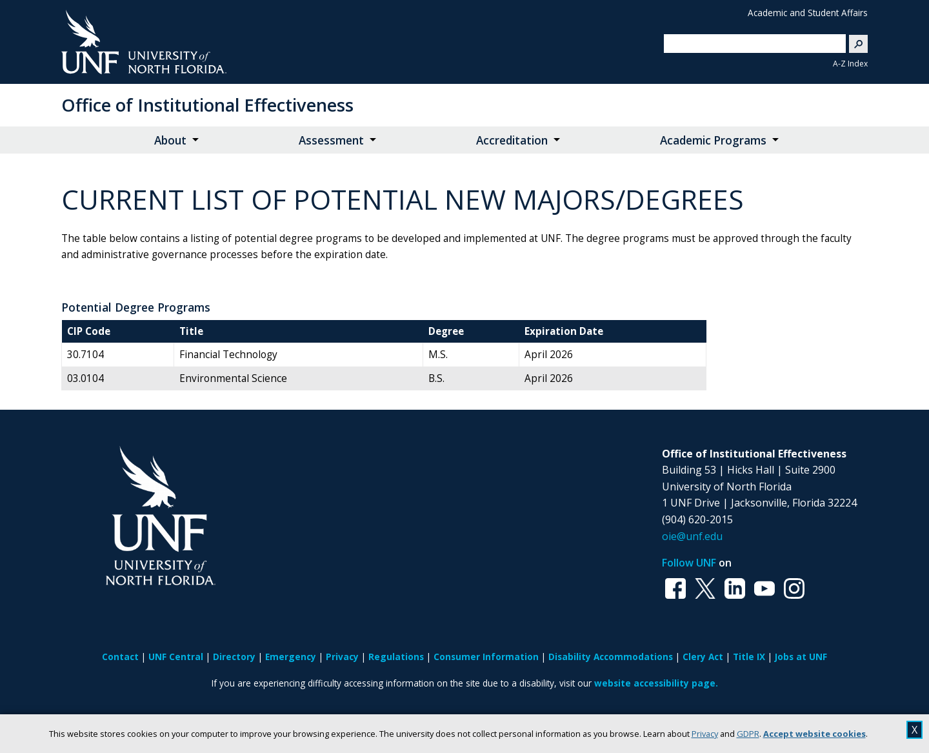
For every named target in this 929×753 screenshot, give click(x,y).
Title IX (749, 656)
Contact (120, 656)
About (170, 140)
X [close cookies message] (914, 730)
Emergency (290, 656)
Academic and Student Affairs (808, 12)
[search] (750, 43)
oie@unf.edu (692, 536)
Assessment (331, 140)
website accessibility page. (656, 683)
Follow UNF (689, 563)
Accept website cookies (814, 733)
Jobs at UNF (801, 656)
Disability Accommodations (610, 656)
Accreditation (512, 140)
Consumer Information (486, 656)
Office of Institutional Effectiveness (207, 105)
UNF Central (175, 656)
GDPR (748, 733)
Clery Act (703, 656)
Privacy (705, 733)
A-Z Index (850, 63)
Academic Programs (713, 140)
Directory (234, 656)
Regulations (396, 656)
